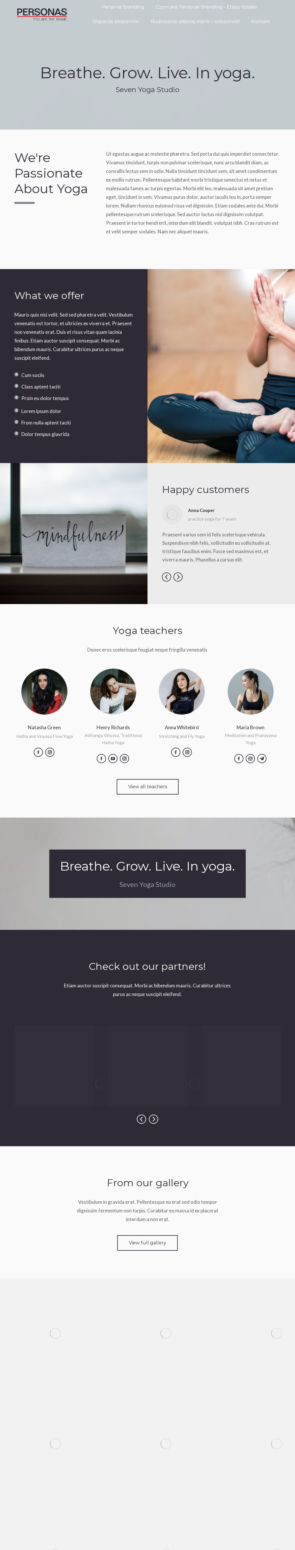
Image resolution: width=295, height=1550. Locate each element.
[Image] (100, 1083)
